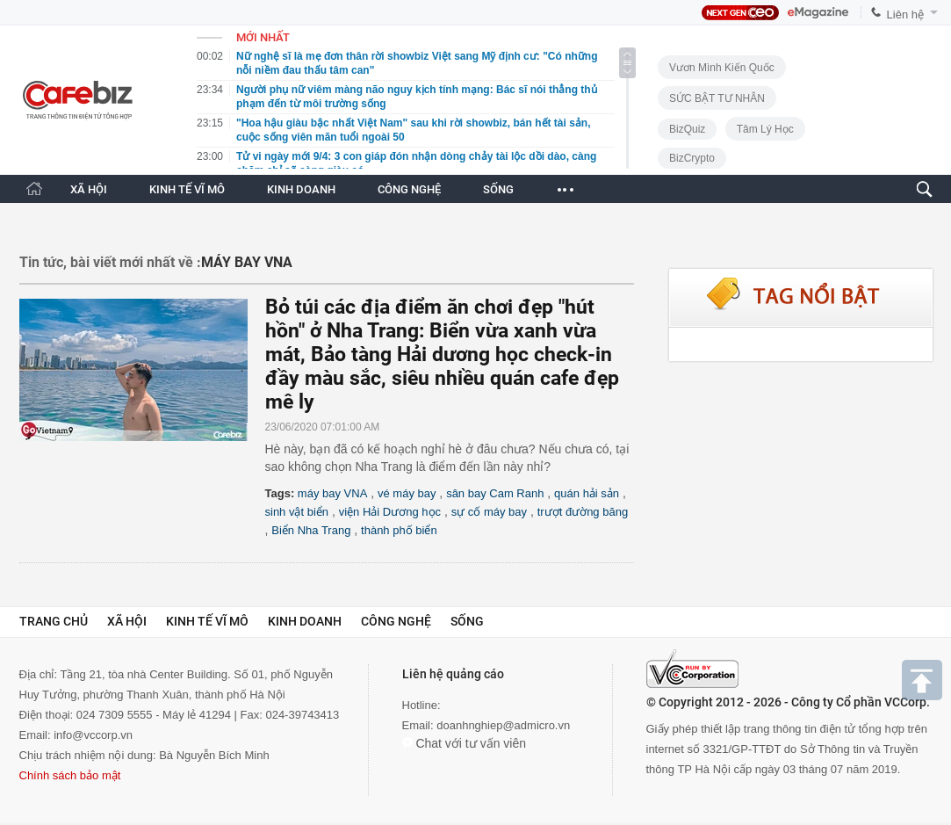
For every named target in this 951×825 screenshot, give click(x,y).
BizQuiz (687, 129)
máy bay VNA (332, 493)
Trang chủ (53, 621)
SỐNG (498, 189)
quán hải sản (586, 493)
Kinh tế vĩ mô (207, 621)
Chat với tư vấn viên (464, 743)
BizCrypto (692, 158)
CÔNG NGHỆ (409, 189)
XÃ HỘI (88, 189)
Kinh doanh (305, 621)
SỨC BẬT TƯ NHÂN (717, 98)
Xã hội (127, 621)
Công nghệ (396, 621)
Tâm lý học (765, 129)
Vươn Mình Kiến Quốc (721, 68)
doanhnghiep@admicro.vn (503, 725)
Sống (467, 621)
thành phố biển (399, 530)
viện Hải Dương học (390, 511)
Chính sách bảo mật (70, 775)
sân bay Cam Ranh (495, 493)
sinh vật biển (297, 511)
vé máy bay (407, 493)
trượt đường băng (582, 511)
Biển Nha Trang (310, 530)
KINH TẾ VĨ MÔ (187, 189)
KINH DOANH (301, 189)
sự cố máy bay (489, 511)
